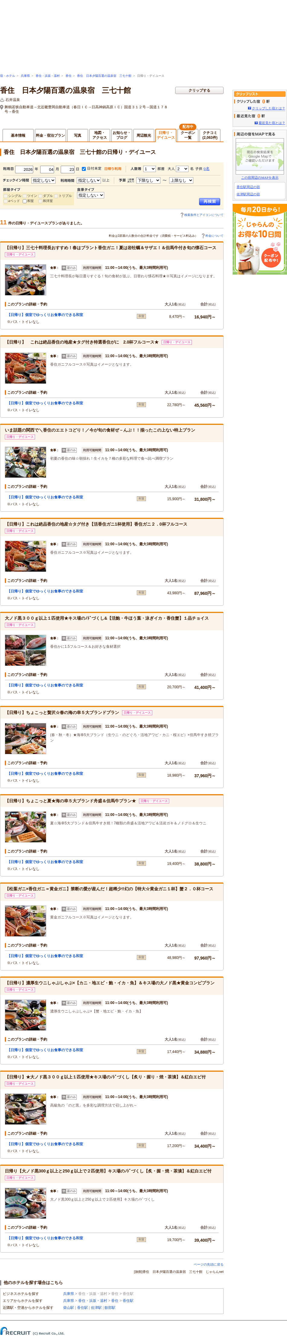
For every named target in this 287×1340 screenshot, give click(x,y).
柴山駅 (68, 1308)
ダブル (48, 195)
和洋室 (48, 201)
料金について (214, 235)
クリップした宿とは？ (268, 108)
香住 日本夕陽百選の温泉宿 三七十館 (104, 75)
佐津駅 (96, 1308)
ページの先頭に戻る (209, 1264)
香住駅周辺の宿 (248, 187)
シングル (14, 195)
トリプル (65, 195)
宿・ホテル (7, 75)
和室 (30, 201)
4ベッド (14, 201)
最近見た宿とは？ (272, 123)
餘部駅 (110, 1308)
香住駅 (128, 1301)
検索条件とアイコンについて (204, 215)
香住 (69, 75)
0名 (207, 168)
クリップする (199, 90)
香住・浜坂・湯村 (48, 75)
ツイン (32, 195)
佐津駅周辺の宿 (248, 194)
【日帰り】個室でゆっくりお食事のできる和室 (45, 315)
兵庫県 (25, 75)
